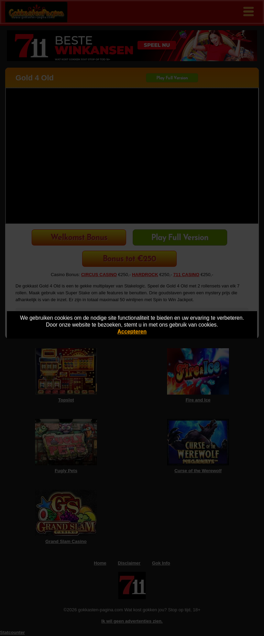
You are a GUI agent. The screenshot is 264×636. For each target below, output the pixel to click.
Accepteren (132, 331)
